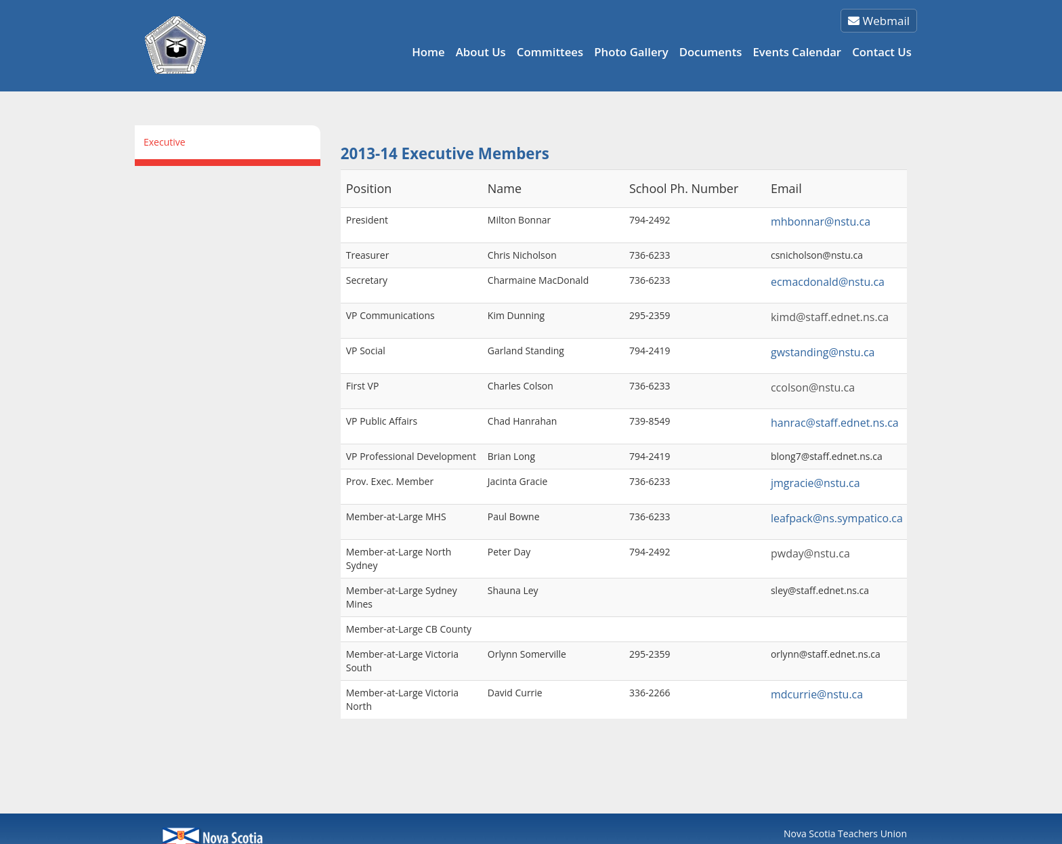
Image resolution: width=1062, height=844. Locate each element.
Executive (165, 141)
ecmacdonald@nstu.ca (828, 281)
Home (428, 52)
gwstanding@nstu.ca (823, 352)
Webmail (879, 20)
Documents (710, 52)
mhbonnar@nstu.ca (820, 221)
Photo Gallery (631, 52)
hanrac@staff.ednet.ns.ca (835, 422)
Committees (550, 52)
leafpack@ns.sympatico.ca (837, 518)
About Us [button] (481, 52)
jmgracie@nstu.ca (815, 483)
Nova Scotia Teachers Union (845, 833)
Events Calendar (796, 52)
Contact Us (882, 52)
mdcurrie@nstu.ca (817, 694)
